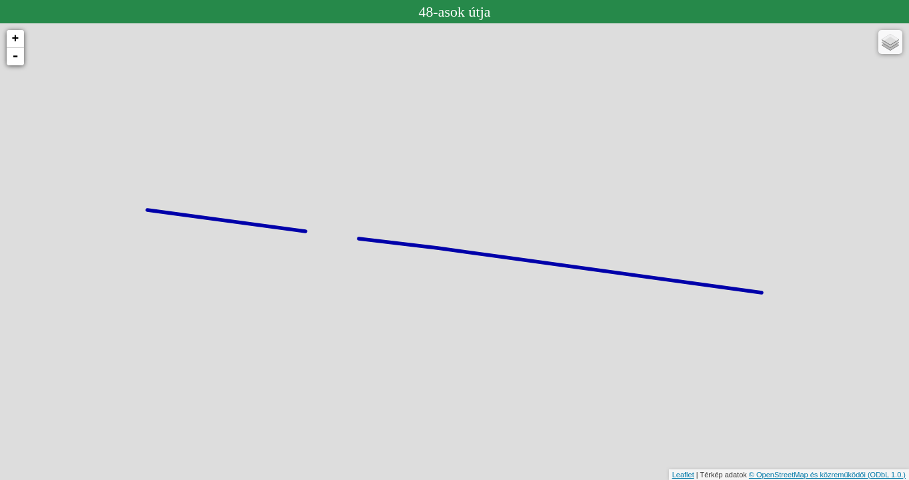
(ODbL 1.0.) (887, 475)
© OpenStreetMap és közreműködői (808, 475)
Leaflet (683, 475)
